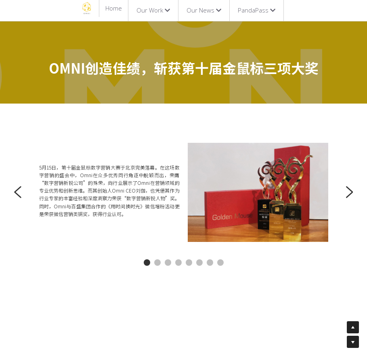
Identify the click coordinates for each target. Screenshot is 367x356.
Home (113, 8)
